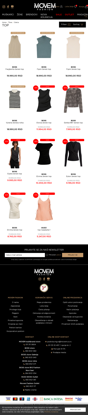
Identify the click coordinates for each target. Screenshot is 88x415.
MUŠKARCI (8, 15)
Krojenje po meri (15, 324)
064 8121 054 (30, 373)
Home (4, 22)
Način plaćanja (73, 309)
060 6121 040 (30, 357)
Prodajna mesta (59, 352)
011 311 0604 (31, 344)
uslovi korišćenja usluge (69, 259)
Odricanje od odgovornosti (44, 313)
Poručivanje (73, 306)
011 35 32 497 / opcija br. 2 (59, 345)
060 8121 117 (31, 386)
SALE (59, 15)
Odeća (16, 22)
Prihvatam (75, 410)
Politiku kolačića (51, 412)
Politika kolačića (44, 317)
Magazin (15, 313)
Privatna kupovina (15, 320)
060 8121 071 (30, 364)
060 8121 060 (30, 351)
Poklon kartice (15, 328)
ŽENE (20, 15)
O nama (15, 302)
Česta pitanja (44, 309)
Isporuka (72, 313)
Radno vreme (30, 390)
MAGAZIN (82, 15)
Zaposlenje (15, 306)
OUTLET (69, 15)
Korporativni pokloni (15, 331)
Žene (10, 22)
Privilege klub (15, 309)
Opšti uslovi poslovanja (72, 302)
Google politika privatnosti (51, 259)
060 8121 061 (30, 380)
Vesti (15, 317)
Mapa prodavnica (44, 302)
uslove (58, 255)
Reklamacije (72, 320)
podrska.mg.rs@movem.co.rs (59, 342)
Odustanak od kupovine (73, 317)
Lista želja (44, 306)
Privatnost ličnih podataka (73, 324)
